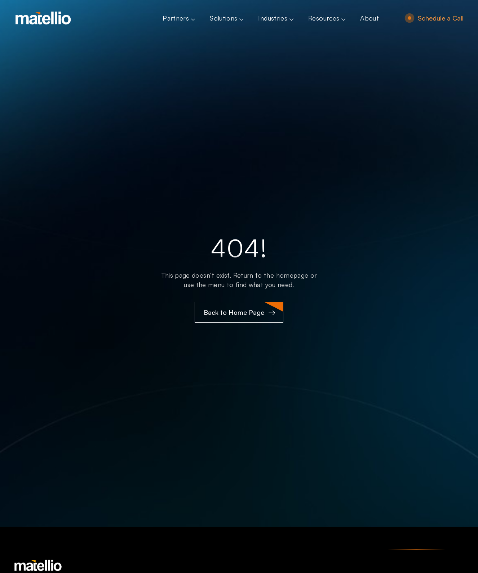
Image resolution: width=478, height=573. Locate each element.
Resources (327, 18)
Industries (276, 18)
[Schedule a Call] (409, 18)
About (369, 18)
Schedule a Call (441, 18)
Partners (180, 18)
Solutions (227, 18)
